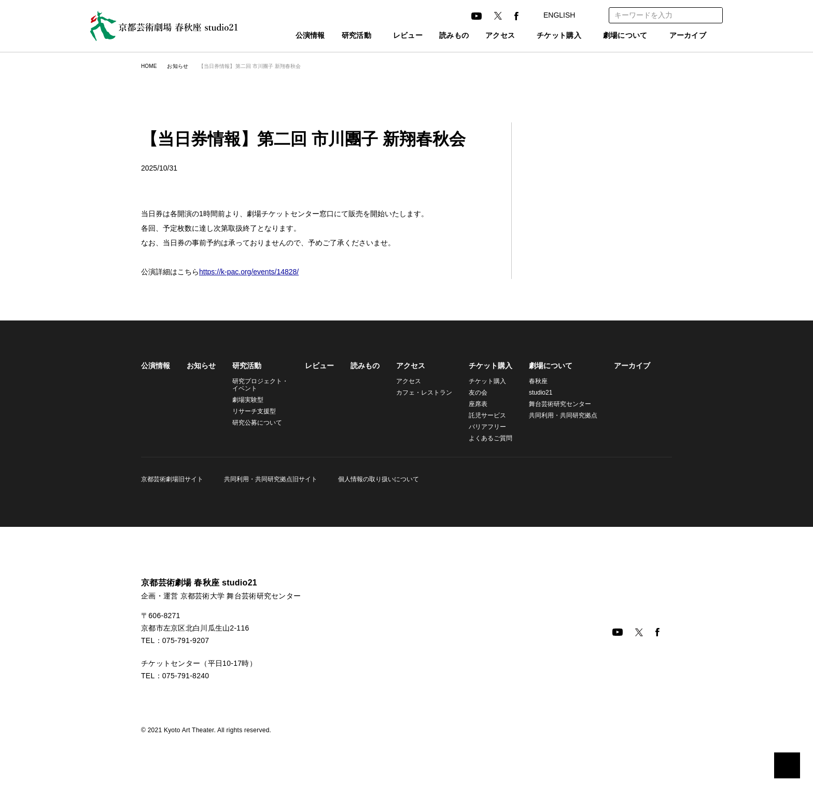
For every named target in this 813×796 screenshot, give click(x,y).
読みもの (437, 36)
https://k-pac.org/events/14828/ (254, 272)
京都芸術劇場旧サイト (172, 478)
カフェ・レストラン (419, 392)
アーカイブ (688, 36)
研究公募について (257, 422)
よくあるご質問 (484, 438)
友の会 (471, 392)
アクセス (483, 36)
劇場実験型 (247, 399)
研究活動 (333, 36)
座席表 (471, 403)
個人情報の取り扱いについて (375, 478)
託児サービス (481, 415)
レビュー (391, 36)
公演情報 (287, 36)
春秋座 (532, 380)
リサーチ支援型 (254, 411)
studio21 (535, 392)
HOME (148, 66)
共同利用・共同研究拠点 (555, 415)
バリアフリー (481, 426)
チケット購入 (547, 36)
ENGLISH (568, 15)
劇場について (620, 36)
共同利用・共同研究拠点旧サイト (269, 478)
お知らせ (180, 66)
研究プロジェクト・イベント (258, 384)
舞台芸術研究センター (554, 403)
